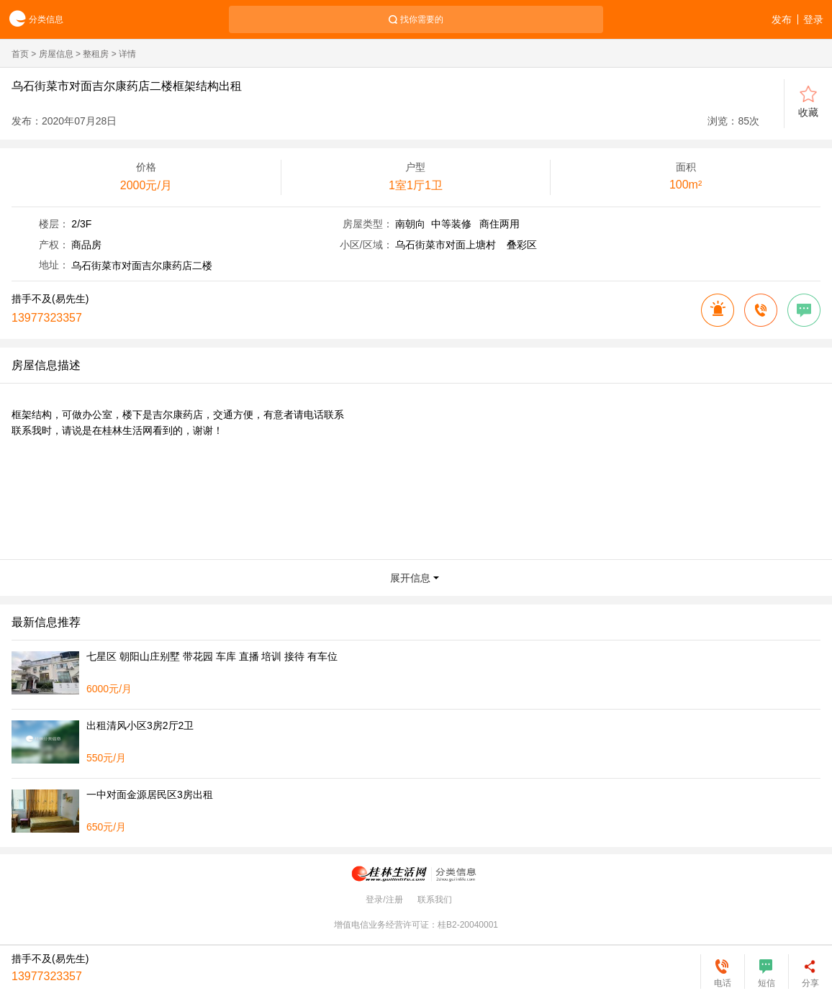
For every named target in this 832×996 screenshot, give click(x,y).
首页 (20, 54)
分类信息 (31, 20)
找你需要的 (421, 19)
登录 (813, 19)
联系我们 (434, 900)
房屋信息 (56, 54)
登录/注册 (384, 900)
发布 (782, 19)
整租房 (96, 54)
